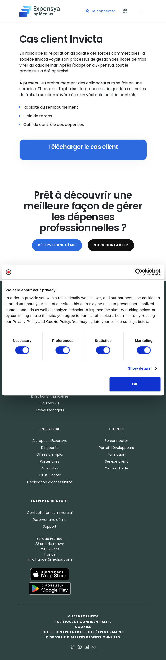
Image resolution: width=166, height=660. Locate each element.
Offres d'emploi (49, 454)
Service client (116, 461)
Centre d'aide (116, 468)
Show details (139, 368)
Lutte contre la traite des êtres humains (83, 632)
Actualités (49, 468)
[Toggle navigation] (141, 11)
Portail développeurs (116, 447)
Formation (116, 454)
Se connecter (116, 440)
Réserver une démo (57, 245)
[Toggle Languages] (125, 11)
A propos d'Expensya (49, 440)
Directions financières (50, 396)
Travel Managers (50, 410)
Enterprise (49, 429)
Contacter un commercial (50, 512)
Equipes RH (50, 403)
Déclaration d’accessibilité (49, 482)
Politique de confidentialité (83, 621)
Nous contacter (111, 245)
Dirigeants (49, 447)
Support (49, 526)
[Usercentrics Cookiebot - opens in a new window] (138, 272)
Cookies (83, 626)
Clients (116, 429)
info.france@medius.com (50, 559)
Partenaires (49, 461)
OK (135, 384)
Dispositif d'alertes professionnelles (83, 637)
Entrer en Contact (49, 501)
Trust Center (50, 475)
